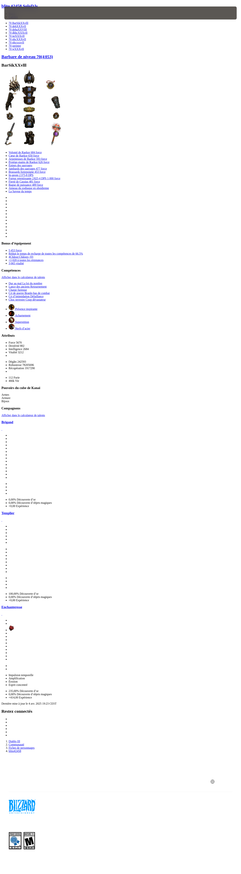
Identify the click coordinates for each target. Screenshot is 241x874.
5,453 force (15, 250)
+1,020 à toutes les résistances (26, 260)
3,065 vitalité (16, 263)
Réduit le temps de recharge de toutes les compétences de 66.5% (46, 253)
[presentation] (15, 12)
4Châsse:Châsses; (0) (21, 256)
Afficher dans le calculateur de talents (23, 277)
